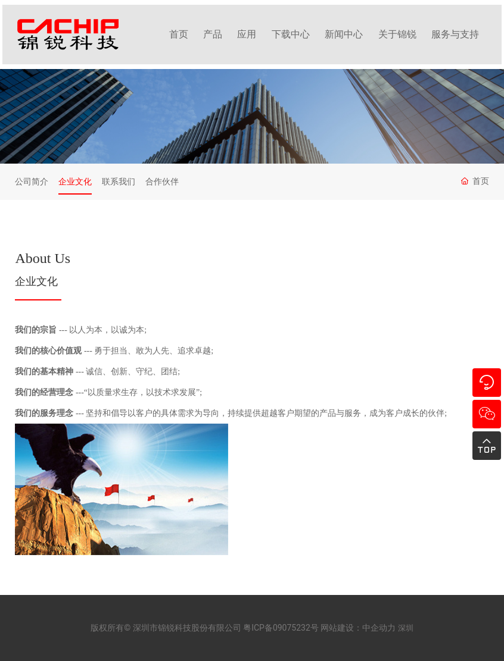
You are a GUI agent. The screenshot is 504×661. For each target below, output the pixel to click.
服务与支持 (455, 34)
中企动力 (379, 627)
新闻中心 (344, 34)
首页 (178, 34)
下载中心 (291, 34)
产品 (212, 34)
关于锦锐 (397, 34)
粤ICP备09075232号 (281, 627)
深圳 (405, 628)
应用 (246, 34)
